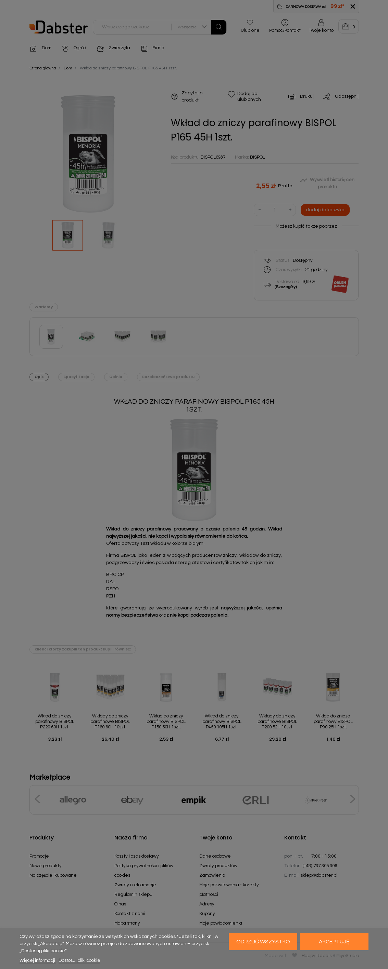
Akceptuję (334, 941)
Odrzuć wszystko (263, 941)
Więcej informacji (38, 960)
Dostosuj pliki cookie (79, 960)
